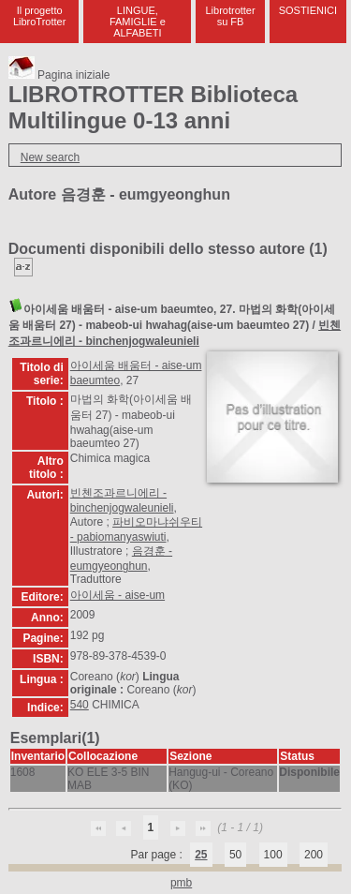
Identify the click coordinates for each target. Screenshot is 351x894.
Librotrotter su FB (230, 16)
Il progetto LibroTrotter (39, 16)
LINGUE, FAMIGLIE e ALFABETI (138, 21)
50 (235, 854)
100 (273, 854)
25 (201, 854)
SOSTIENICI (308, 10)
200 (313, 854)
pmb (181, 882)
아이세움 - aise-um (117, 595)
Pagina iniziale (59, 75)
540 (79, 704)
